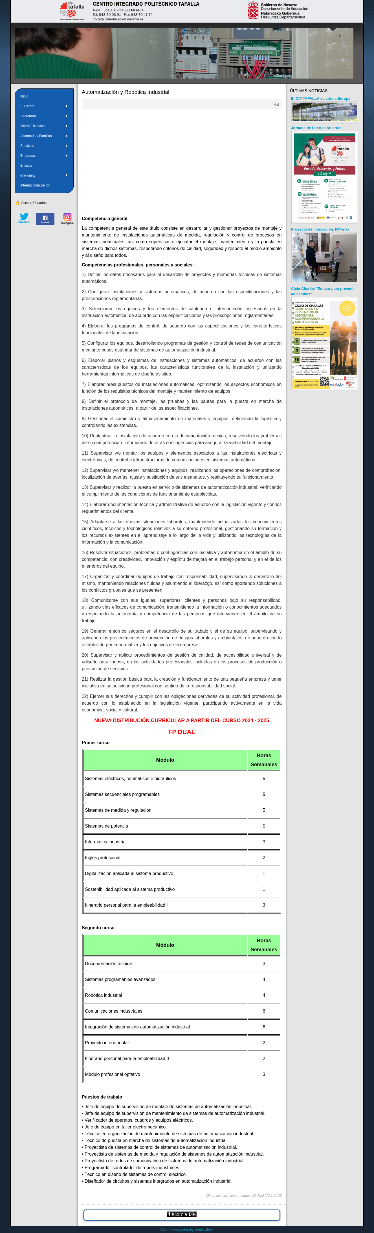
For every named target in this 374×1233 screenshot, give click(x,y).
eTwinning (44, 175)
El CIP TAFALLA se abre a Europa (320, 98)
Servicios (44, 146)
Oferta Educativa (44, 126)
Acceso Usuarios (34, 203)
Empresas (44, 156)
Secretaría (44, 116)
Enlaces (26, 166)
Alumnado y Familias (44, 136)
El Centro (44, 106)
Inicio (24, 96)
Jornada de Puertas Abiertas (316, 128)
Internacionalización (35, 185)
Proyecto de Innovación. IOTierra (320, 229)
